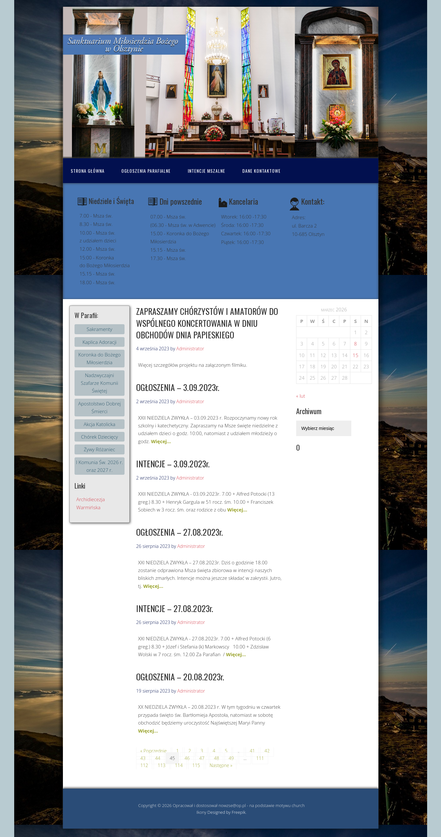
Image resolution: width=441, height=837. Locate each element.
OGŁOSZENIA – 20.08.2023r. (180, 676)
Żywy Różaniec (99, 449)
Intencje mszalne (206, 170)
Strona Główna (88, 170)
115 (196, 765)
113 (161, 765)
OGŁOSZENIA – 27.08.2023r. (179, 532)
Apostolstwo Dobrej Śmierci (99, 407)
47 (202, 758)
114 (179, 765)
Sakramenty (99, 329)
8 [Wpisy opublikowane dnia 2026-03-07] (355, 343)
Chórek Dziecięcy (99, 436)
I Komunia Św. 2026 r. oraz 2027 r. (99, 466)
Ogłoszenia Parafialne (146, 170)
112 (144, 765)
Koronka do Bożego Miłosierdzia (99, 358)
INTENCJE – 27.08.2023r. (174, 608)
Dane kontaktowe (261, 170)
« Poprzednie (153, 751)
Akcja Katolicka (99, 424)
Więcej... (161, 441)
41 (252, 751)
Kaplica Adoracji (99, 342)
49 (231, 758)
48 (216, 758)
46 (187, 758)
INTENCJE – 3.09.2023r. (173, 463)
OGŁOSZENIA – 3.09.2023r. (177, 387)
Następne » (221, 765)
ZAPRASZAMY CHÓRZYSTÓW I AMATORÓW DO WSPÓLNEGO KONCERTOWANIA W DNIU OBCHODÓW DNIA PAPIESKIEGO (207, 323)
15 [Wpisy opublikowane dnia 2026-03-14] (355, 355)
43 (142, 758)
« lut (300, 396)
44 (157, 758)
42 (267, 751)
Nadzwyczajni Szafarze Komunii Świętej (99, 383)
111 (260, 758)
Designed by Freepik (226, 812)
